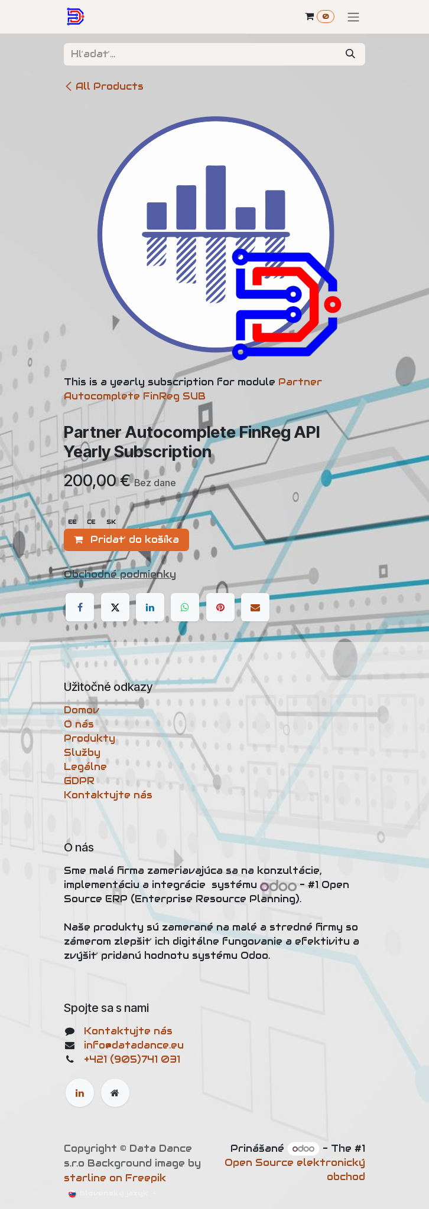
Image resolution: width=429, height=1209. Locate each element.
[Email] (255, 607)
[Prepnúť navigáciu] (353, 17)
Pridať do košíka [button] (126, 539)
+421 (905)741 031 (132, 1059)
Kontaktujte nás (108, 795)
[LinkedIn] (150, 607)
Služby (82, 752)
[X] (115, 607)
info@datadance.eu (134, 1045)
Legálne (85, 767)
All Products (104, 86)
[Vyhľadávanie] (350, 54)
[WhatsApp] (185, 607)
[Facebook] (80, 607)
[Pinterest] (220, 607)
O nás (79, 724)
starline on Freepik (115, 1178)
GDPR (79, 781)
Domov (81, 710)
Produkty (89, 738)
